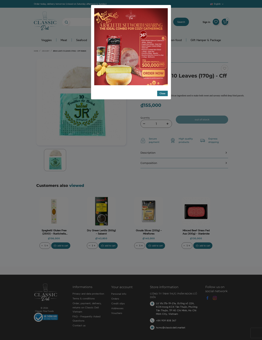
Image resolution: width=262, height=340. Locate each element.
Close (162, 87)
